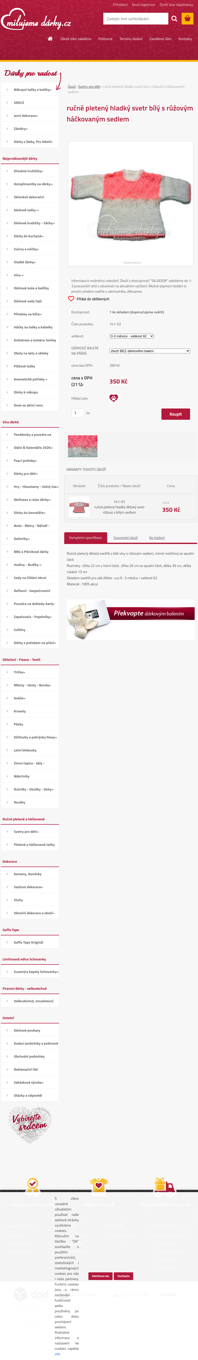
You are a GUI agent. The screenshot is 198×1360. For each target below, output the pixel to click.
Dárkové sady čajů (28, 301)
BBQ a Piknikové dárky (31, 551)
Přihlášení (120, 4)
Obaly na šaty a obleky (31, 353)
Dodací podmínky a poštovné (36, 1043)
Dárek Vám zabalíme (76, 38)
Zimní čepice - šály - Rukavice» (29, 764)
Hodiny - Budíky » (27, 564)
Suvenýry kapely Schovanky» (36, 971)
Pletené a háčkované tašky (34, 844)
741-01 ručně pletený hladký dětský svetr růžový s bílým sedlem (119, 507)
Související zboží (126, 537)
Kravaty (20, 711)
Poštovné (105, 38)
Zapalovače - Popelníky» (33, 616)
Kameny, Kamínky (27, 873)
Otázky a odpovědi (28, 1095)
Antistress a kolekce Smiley (35, 340)
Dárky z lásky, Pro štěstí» (33, 141)
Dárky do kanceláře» (30, 512)
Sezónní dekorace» (28, 886)
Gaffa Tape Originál (28, 942)
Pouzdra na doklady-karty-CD (34, 605)
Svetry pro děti (89, 86)
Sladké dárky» (25, 262)
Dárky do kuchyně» (28, 236)
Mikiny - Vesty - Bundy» (32, 685)
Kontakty (185, 38)
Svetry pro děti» (26, 831)
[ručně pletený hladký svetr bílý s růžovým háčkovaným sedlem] (130, 144)
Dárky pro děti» (26, 473)
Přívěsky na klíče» (28, 314)
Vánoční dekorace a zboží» (34, 913)
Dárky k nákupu (26, 392)
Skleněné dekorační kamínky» (29, 198)
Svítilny (19, 629)
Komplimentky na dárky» (33, 184)
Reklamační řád (26, 1069)
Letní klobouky (25, 750)
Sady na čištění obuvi (30, 577)
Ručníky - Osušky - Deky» (33, 789)
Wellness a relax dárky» (32, 499)
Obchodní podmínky (29, 1056)
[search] (174, 18)
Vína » (19, 275)
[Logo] (36, 19)
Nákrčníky (21, 776)
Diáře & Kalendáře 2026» (33, 447)
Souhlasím (123, 1276)
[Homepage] (50, 38)
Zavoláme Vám (160, 38)
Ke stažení (156, 537)
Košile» (19, 698)
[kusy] (77, 413)
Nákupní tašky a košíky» (33, 89)
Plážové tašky (24, 366)
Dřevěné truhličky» (28, 171)
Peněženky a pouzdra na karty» (32, 436)
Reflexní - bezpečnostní (32, 590)
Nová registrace (143, 4)
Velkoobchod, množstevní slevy (33, 1002)
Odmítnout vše (100, 1276)
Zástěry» (21, 128)
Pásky (18, 724)
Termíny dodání (130, 38)
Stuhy (18, 899)
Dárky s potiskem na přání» (35, 642)
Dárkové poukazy (27, 1030)
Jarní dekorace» (26, 115)
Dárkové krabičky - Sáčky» (34, 223)
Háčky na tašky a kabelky (33, 327)
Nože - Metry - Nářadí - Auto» (32, 527)
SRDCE (19, 102)
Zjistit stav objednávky (176, 4)
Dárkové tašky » (26, 210)
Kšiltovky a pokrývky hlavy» (35, 737)
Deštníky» (22, 538)
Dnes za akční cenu (28, 405)
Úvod (71, 86)
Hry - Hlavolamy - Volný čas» (36, 486)
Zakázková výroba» (29, 1082)
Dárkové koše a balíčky (31, 288)
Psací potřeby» (25, 460)
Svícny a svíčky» (26, 249)
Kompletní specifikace (85, 537)
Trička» (19, 672)
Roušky (19, 802)
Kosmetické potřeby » (31, 379)
